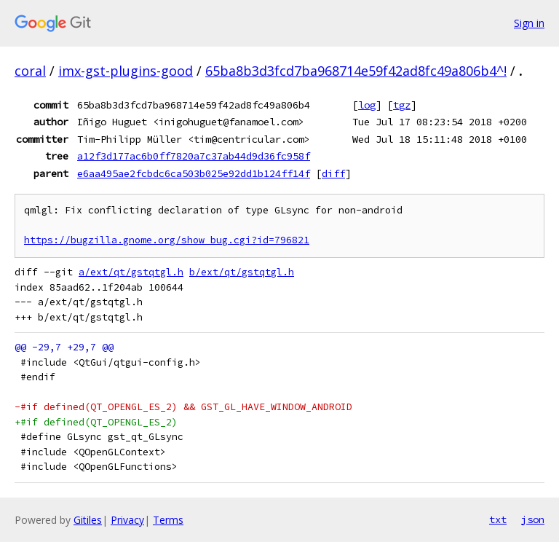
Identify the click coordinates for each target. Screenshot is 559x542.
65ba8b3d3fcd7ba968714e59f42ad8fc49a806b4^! (356, 70)
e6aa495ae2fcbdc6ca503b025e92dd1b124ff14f (193, 173)
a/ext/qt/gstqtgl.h (131, 272)
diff (333, 173)
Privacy (127, 520)
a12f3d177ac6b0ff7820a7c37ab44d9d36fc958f (193, 155)
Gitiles (88, 520)
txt (498, 519)
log (367, 104)
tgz (402, 104)
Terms (168, 520)
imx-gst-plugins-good (125, 70)
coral (30, 70)
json (532, 519)
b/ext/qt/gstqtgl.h (241, 272)
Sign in (529, 23)
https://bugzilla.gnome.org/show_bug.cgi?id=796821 (166, 240)
